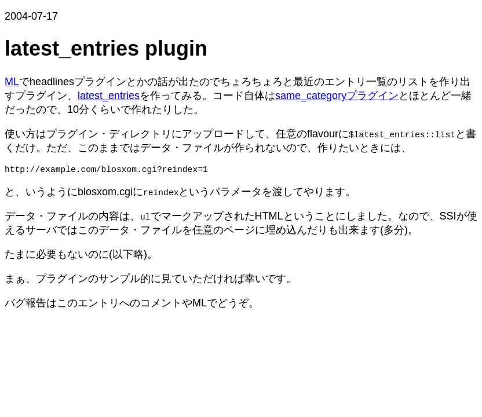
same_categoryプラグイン (337, 95)
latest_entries (109, 95)
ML (12, 81)
